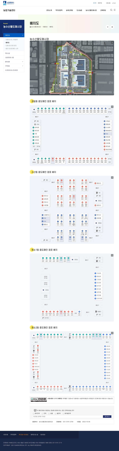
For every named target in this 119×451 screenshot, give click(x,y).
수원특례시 (10, 3)
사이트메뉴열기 (115, 10)
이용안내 (45, 27)
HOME (30, 27)
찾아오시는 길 (34, 434)
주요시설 (7, 53)
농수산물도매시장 (36, 27)
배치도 (51, 27)
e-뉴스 (114, 3)
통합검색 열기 (111, 10)
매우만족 (37, 413)
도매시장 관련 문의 (11, 46)
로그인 (94, 3)
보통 (51, 413)
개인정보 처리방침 (23, 434)
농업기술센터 (9, 10)
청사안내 (42, 434)
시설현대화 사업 (9, 57)
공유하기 (107, 27)
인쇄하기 (112, 27)
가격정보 (7, 66)
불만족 (59, 413)
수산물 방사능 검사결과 (11, 70)
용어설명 (7, 62)
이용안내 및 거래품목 (12, 40)
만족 (45, 413)
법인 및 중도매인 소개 (12, 48)
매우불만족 (68, 413)
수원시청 (108, 3)
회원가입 (100, 3)
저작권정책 (13, 434)
